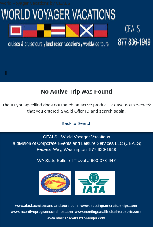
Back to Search (77, 123)
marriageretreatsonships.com (81, 218)
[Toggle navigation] (6, 74)
